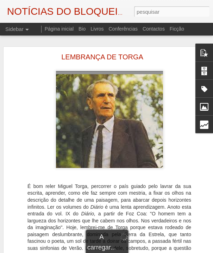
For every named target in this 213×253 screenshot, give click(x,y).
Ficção (177, 29)
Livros (97, 29)
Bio (82, 29)
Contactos (154, 29)
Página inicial (59, 29)
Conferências (123, 29)
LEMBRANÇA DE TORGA (102, 57)
